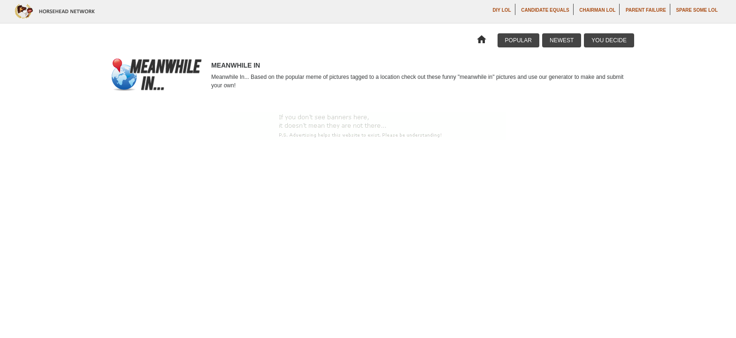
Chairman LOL (597, 10)
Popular (518, 40)
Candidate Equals (545, 10)
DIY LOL (501, 10)
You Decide (609, 40)
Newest (562, 40)
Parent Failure (646, 10)
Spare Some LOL (697, 10)
